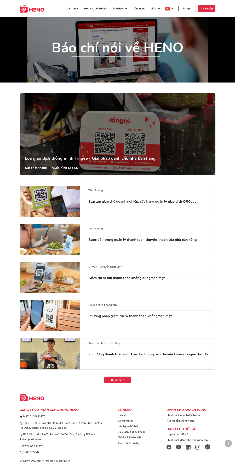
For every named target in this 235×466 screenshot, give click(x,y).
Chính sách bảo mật (129, 437)
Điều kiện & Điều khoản (132, 432)
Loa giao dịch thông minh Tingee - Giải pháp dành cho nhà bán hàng (90, 158)
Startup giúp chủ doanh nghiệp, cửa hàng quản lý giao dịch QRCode (142, 201)
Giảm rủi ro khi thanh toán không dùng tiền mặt (126, 278)
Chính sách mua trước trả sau (184, 415)
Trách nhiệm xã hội (129, 443)
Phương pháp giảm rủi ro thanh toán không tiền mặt (130, 316)
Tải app (187, 8)
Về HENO (120, 8)
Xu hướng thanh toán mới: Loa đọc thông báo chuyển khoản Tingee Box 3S (148, 354)
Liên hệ (155, 8)
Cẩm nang (139, 8)
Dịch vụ (72, 8)
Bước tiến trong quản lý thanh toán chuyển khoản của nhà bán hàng (142, 239)
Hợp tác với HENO (95, 8)
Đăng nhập (206, 8)
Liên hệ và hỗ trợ (128, 426)
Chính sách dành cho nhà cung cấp (187, 440)
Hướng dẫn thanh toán (180, 421)
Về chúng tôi (125, 421)
